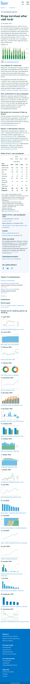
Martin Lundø (6, 233)
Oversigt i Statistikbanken (8, 280)
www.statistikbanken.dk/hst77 (11, 62)
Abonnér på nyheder (8, 671)
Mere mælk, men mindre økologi (10, 339)
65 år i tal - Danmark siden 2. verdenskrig (12, 305)
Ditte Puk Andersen (7, 235)
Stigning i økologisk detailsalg (10, 553)
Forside (3, 7)
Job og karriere (6, 649)
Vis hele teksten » (7, 253)
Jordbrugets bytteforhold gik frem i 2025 (12, 324)
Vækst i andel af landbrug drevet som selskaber (14, 538)
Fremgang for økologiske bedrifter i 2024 (12, 477)
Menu (27, 3)
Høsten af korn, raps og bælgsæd (11, 258)
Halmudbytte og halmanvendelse (12, 285)
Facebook (5, 674)
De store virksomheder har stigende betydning (14, 523)
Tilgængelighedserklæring (9, 665)
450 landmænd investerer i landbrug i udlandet (14, 601)
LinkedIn (4, 676)
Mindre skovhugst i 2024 (10, 385)
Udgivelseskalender (7, 651)
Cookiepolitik (5, 663)
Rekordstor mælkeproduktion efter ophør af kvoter (15, 616)
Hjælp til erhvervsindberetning (11, 638)
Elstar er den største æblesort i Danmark (12, 585)
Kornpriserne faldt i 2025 (10, 354)
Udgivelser (12, 7)
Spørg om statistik (7, 640)
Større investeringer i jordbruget (10, 446)
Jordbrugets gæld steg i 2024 (10, 462)
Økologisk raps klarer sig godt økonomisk (12, 416)
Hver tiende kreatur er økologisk (10, 370)
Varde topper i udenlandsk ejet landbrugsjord (13, 508)
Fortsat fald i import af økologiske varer (12, 400)
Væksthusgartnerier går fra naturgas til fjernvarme (12, 569)
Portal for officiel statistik (9, 654)
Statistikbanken (6, 647)
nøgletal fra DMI (20, 37)
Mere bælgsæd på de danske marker (11, 492)
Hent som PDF (8, 221)
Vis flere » (3, 296)
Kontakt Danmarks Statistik (10, 636)
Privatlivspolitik (6, 660)
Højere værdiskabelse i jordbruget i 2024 (12, 431)
